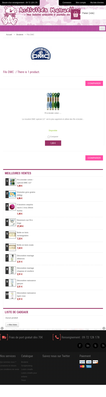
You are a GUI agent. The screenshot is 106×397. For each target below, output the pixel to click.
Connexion (67, 3)
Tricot (23, 380)
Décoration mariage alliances (25, 259)
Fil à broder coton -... (53, 113)
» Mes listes (12, 325)
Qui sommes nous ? (8, 362)
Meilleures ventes (18, 173)
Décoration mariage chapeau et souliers (25, 271)
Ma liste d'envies (97, 3)
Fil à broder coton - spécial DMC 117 (25, 183)
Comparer (54, 137)
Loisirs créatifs (27, 369)
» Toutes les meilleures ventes (82, 304)
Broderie (19, 35)
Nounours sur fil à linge (25, 223)
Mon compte (81, 3)
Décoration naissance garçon (26, 283)
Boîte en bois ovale (25, 246)
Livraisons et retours (8, 366)
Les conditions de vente (9, 369)
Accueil (9, 35)
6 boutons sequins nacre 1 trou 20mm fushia (25, 209)
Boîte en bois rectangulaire (22, 236)
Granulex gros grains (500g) (26, 195)
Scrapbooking (26, 366)
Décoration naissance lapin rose (26, 296)
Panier (88, 13)
